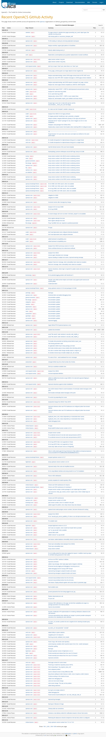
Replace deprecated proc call (55, 596)
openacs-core (29, 41)
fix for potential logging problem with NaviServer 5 (60, 275)
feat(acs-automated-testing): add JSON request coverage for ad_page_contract (68, 82)
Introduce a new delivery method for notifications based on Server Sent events (68, 713)
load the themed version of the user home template (61, 147)
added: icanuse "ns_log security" (56, 535)
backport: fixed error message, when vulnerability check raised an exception (67, 262)
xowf (27, 54)
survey (27, 156)
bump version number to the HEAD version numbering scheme (64, 156)
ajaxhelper (28, 316)
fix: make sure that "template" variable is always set (61, 109)
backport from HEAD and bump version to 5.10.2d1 (61, 246)
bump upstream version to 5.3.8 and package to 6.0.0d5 (62, 288)
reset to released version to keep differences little (60, 671)
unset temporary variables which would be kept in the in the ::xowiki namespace (68, 644)
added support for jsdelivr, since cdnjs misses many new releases (64, 505)
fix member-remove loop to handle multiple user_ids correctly (63, 352)
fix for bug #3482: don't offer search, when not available (62, 188)
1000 (54, 726)
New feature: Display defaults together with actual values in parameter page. (67, 582)
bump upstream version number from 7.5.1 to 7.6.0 (61, 722)
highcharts (28, 462)
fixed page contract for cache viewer (57, 662)
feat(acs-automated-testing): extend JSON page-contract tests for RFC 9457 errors (69, 75)
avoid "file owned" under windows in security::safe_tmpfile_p (63, 334)
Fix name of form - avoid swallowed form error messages (62, 357)
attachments (29, 306)
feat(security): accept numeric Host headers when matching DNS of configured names (70, 127)
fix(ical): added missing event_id (56, 50)
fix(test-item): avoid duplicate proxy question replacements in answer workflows (68, 54)
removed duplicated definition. (55, 373)
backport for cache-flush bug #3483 (57, 91)
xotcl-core (28, 36)
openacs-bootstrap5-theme (32, 184)
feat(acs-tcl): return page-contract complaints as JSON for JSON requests (66, 84)
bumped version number (54, 432)
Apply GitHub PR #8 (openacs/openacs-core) (59, 325)
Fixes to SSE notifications (54, 475)
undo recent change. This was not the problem (60, 683)
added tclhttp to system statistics (56, 632)
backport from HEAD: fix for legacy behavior (59, 114)
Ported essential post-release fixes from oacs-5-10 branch (62, 653)
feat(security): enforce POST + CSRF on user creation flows (63, 96)
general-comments (30, 161)
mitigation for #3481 (53, 195)
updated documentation (54, 329)
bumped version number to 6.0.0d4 (57, 500)
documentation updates (54, 297)
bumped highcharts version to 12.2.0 (57, 525)
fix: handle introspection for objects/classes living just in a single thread (66, 140)
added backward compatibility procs (57, 239)
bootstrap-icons (30, 498)
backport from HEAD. (53, 371)
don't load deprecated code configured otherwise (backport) (63, 232)
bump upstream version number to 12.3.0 (58, 462)
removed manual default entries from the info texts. (61, 578)
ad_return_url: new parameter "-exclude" (58, 628)
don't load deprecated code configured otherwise (60, 234)
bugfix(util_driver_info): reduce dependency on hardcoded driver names (66, 416)
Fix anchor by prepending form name (57, 397)
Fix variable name (52, 521)
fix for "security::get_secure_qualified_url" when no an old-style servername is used (69, 516)
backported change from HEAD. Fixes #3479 (59, 402)
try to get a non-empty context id (56, 690)
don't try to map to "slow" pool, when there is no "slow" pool (63, 66)
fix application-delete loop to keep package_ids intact (61, 346)
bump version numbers (54, 548)
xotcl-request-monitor (31, 66)
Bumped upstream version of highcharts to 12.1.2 (60, 651)
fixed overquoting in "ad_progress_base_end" (59, 667)
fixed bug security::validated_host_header (58, 637)
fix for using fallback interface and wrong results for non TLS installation (66, 471)
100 (44, 726)
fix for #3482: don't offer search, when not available (61, 184)
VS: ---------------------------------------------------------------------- (62, 131)
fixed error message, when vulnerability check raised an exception (64, 264)
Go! (104, 10)
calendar (28, 32)
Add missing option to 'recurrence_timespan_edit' (60, 36)
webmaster (68, 733)
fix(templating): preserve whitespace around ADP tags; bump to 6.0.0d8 (66, 151)
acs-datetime (29, 172)
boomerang (29, 275)
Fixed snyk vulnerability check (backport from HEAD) (61, 544)
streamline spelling (53, 646)
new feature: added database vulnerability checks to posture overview (65, 539)
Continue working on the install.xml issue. (58, 676)
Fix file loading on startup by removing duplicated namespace (63, 41)
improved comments (53, 561)
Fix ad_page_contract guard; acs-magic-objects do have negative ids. (65, 71)
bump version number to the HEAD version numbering (62, 177)
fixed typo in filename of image (56, 704)
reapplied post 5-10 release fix (55, 635)
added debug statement (54, 685)
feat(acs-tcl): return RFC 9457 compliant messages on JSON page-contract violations (69, 77)
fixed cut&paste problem (54, 669)
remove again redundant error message (58, 255)
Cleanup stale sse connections (56, 708)
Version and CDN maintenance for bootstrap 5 (59, 487)
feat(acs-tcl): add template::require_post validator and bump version (65, 98)
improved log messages (54, 699)
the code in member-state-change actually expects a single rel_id (64, 350)
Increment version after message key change (59, 202)
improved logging (52, 320)
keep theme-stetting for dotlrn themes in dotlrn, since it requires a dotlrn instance (68, 674)
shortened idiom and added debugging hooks (59, 295)
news (27, 158)
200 (48, 726)
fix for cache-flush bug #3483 (55, 94)
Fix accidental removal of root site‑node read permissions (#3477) (64, 435)
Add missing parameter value (55, 343)
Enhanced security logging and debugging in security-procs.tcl (64, 566)
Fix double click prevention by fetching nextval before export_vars (64, 341)
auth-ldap (28, 293)
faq (27, 167)
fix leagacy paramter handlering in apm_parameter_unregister (63, 116)
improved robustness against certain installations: (60, 384)
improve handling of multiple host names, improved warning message (65, 257)
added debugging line (53, 692)
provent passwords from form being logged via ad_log (61, 591)
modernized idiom (52, 283)
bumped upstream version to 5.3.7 (56, 457)
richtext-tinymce (30, 426)
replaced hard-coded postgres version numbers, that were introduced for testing (68, 509)
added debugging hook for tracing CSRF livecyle (60, 568)
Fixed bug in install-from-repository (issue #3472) (60, 664)
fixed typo (50, 293)
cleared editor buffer (53, 532)
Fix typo (50, 227)
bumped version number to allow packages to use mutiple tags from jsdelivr (67, 489)
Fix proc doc (51, 598)
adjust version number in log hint (56, 59)
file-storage (29, 163)
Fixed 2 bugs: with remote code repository (58, 641)
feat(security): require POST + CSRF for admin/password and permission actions (68, 89)
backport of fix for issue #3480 (55, 207)
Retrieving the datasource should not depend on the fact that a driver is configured (69, 717)
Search (100, 25)
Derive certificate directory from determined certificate (61, 248)
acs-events (28, 318)
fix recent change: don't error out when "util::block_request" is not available (67, 213)
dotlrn (27, 653)
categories (28, 302)
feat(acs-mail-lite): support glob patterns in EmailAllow (61, 45)
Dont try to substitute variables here (57, 366)
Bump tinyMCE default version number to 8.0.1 (60, 428)
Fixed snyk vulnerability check (55, 546)
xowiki (27, 91)
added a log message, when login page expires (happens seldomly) (65, 564)
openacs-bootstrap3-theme (32, 186)
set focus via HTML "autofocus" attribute (58, 559)
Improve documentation (54, 607)
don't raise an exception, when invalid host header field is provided (65, 528)
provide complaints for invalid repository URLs (59, 480)
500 (52, 726)
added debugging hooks (54, 421)
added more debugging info (55, 678)
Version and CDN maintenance (56, 498)
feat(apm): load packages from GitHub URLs (59, 124)
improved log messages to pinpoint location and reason (62, 571)
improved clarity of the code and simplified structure (61, 466)
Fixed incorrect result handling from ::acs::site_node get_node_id (64, 694)
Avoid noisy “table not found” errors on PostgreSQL (61, 446)
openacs (42, 22)
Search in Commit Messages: (64, 25)
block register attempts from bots (56, 218)
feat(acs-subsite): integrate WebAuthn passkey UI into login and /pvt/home (67, 118)
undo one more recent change (55, 681)
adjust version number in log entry (56, 61)
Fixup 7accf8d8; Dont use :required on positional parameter (63, 223)
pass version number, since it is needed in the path (61, 502)
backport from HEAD (53, 253)
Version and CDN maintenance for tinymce (59, 485)
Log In (101, 2)
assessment (29, 313)
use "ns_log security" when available (57, 530)
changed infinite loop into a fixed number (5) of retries (61, 362)
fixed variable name (53, 587)
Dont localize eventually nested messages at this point (62, 392)
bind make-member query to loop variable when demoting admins (64, 348)
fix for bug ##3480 (52, 209)
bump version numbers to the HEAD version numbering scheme (64, 179)
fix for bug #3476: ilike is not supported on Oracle (60, 442)
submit (75, 733)
